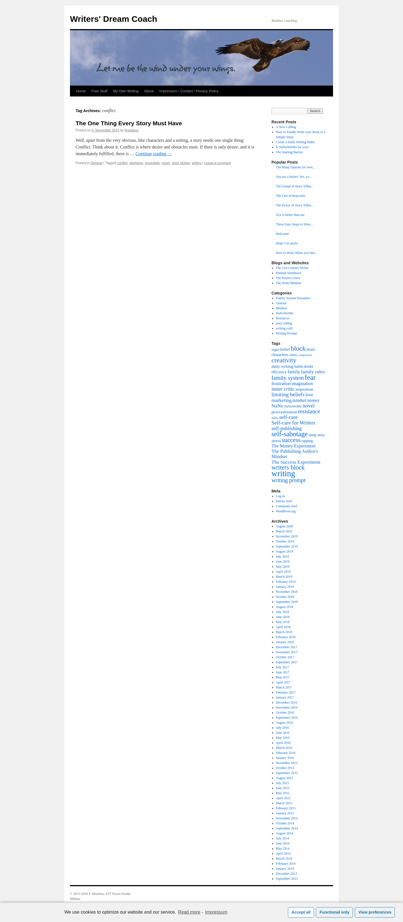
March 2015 (284, 803)
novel (166, 163)
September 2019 (287, 546)
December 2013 (286, 874)
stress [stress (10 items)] (276, 440)
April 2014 (283, 853)
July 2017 (282, 667)
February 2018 (286, 637)
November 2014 (287, 818)
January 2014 (285, 869)
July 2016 (282, 728)
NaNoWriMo (285, 313)
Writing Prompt (286, 333)
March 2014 (284, 858)
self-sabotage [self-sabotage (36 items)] (289, 434)
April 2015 (283, 798)
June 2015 (283, 788)
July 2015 (282, 783)
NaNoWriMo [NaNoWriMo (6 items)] (293, 406)
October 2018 (285, 597)
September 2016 (287, 718)
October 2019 (285, 541)
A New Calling (286, 127)
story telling (284, 323)
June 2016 (283, 733)
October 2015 (285, 768)
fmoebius (132, 130)
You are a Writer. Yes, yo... (294, 177)
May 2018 (283, 622)
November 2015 (287, 763)
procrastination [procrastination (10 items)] (284, 411)
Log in (280, 496)
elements (136, 163)
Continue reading (153, 153)
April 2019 (283, 572)
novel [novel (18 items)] (309, 406)
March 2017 (284, 687)
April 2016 (283, 743)
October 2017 (285, 657)
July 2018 (282, 612)
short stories (181, 163)
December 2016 (286, 702)
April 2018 (283, 627)
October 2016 (285, 713)
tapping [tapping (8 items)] (307, 441)
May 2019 (283, 567)
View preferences (375, 912)
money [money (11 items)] (313, 400)
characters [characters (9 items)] (279, 354)
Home (81, 91)
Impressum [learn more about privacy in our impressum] (216, 912)
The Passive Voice (288, 278)
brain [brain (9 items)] (310, 349)
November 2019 (287, 536)
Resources (283, 318)
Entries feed (284, 501)
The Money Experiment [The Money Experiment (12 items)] (293, 446)
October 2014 (285, 823)
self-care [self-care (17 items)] (288, 417)
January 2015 (285, 813)
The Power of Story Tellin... (294, 205)
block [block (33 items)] (298, 348)
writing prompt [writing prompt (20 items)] (288, 480)
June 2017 (283, 672)
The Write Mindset (288, 283)
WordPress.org (286, 511)
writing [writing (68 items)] (283, 473)
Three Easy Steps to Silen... (294, 224)
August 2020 (284, 526)
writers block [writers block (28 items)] (288, 467)
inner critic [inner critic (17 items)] (283, 389)
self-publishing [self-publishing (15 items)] (286, 428)
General (96, 163)
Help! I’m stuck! (287, 243)
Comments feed (286, 506)
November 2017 (287, 652)
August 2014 (284, 833)
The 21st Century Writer (292, 268)
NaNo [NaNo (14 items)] (277, 406)
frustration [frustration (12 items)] (281, 383)
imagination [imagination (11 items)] (302, 383)
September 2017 (287, 662)
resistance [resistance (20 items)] (309, 411)
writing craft (284, 328)
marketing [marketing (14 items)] (281, 400)
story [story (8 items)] (321, 435)
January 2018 (285, 642)
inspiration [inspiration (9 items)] (304, 389)
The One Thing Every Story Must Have (129, 123)
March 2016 (284, 748)
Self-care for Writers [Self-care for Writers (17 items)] (293, 423)
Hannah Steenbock (288, 273)
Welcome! (283, 234)
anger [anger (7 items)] (275, 350)
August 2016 (284, 723)
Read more (189, 912)
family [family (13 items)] (293, 371)
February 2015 (286, 808)
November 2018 (287, 592)
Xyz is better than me (290, 215)
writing (197, 163)
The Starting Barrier (289, 152)
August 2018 (284, 607)
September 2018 (287, 602)
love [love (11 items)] (309, 394)
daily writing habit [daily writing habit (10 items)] (287, 366)
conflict (122, 163)
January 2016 (285, 758)
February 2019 (286, 582)
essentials (152, 163)
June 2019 (283, 561)
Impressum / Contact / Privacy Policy (189, 91)
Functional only (334, 912)
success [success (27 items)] (291, 440)
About (149, 91)
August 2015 (284, 778)
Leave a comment (217, 163)
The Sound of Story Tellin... (294, 186)
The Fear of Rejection (290, 196)
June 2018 (283, 617)
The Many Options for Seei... (295, 167)
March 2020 (284, 531)
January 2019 (285, 587)
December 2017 (286, 647)
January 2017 (285, 697)
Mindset (281, 308)
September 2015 (287, 773)
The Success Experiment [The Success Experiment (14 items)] (295, 462)
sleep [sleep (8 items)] (313, 435)
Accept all (301, 912)
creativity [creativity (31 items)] (283, 360)
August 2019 (284, 551)
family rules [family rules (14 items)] (313, 371)
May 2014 (283, 848)
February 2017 (286, 692)
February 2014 (286, 864)
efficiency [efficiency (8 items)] (279, 372)
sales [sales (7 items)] (274, 418)
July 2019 (282, 556)
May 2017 (283, 677)
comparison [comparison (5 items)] (305, 355)
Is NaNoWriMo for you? (292, 147)
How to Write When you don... (296, 253)
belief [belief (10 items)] (285, 349)
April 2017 (283, 682)
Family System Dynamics (293, 298)
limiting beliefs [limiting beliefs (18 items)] (287, 394)
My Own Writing (126, 91)
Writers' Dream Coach (113, 18)
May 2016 (283, 738)
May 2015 (283, 793)
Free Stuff (99, 91)
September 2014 (287, 828)
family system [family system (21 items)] (287, 378)
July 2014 (282, 838)
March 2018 (284, 632)
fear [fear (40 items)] (310, 377)
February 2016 (286, 753)
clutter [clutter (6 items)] (293, 355)
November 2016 (287, 707)
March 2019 (284, 577)
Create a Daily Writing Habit (295, 142)
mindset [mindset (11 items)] (299, 400)
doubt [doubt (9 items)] (308, 366)
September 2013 (287, 879)
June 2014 (283, 843)
